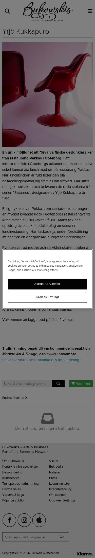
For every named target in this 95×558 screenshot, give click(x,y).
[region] (47, 279)
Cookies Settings (47, 296)
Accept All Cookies (47, 283)
